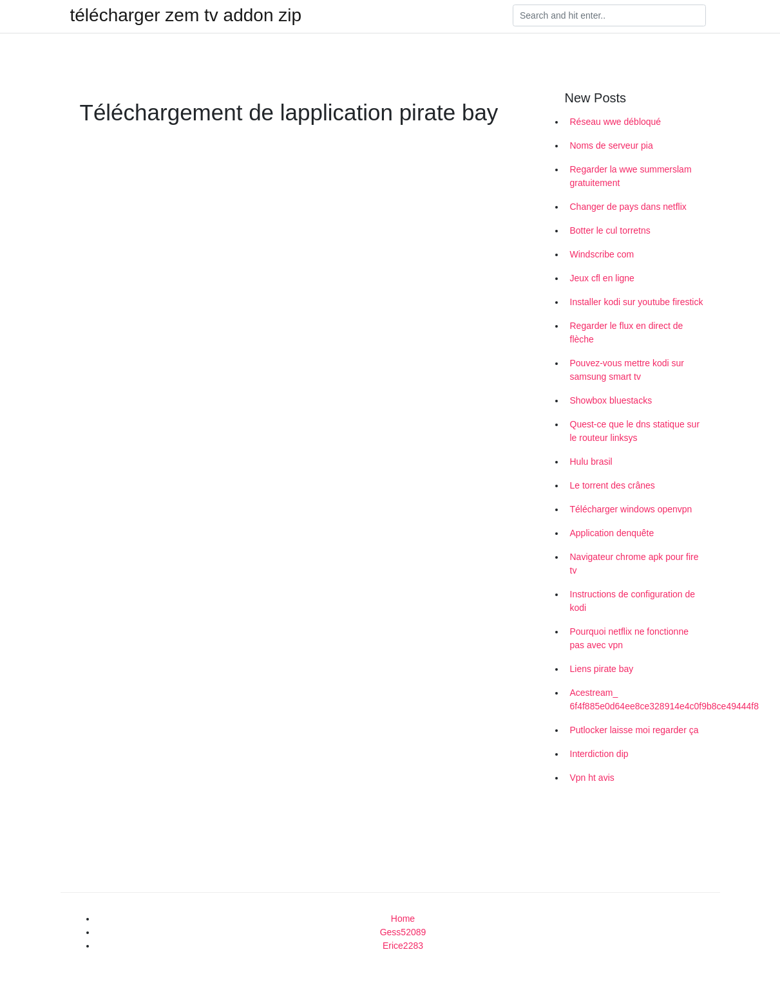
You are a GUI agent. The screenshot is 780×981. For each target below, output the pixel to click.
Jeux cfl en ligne (602, 278)
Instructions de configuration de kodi (633, 601)
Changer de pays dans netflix (628, 206)
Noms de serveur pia (611, 145)
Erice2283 (403, 945)
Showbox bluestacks (611, 400)
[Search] (609, 15)
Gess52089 (403, 932)
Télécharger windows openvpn (631, 509)
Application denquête (612, 533)
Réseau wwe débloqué (615, 122)
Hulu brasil (591, 461)
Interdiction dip (599, 754)
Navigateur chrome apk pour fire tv (634, 563)
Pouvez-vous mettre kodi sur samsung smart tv (627, 370)
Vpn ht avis (592, 777)
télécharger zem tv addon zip (186, 15)
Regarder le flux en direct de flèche (626, 332)
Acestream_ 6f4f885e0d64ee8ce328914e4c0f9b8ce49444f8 (640, 699)
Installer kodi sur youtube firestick (636, 302)
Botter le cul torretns (610, 230)
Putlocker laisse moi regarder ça (634, 730)
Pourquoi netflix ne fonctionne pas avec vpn (629, 638)
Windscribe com (602, 254)
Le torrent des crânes (612, 485)
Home (403, 918)
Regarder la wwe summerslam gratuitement (631, 176)
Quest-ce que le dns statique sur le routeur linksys (635, 431)
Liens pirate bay (602, 669)
